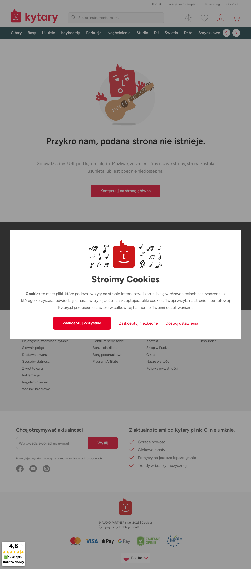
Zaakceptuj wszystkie (82, 323)
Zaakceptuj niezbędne (138, 323)
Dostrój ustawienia (182, 323)
